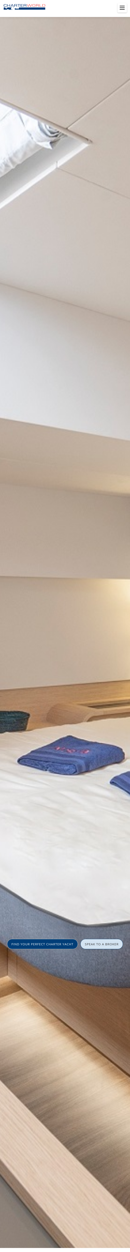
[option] (65, 626)
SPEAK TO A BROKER (102, 944)
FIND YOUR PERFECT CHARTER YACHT (42, 944)
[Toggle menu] (122, 8)
